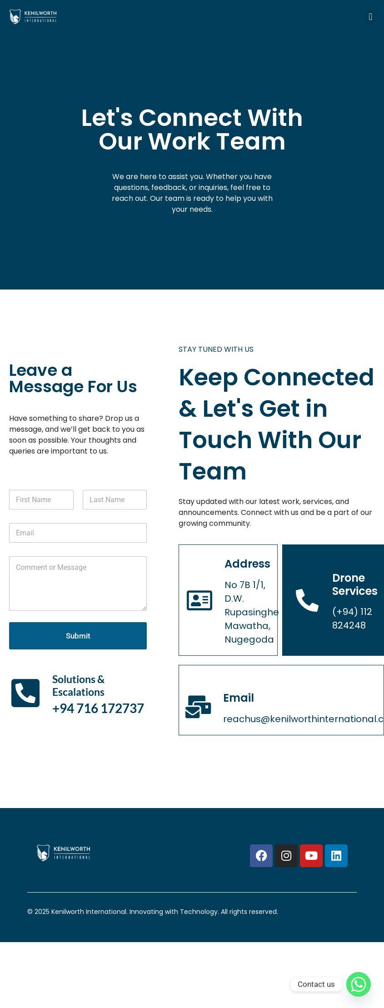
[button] (370, 16)
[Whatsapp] (358, 984)
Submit (78, 635)
